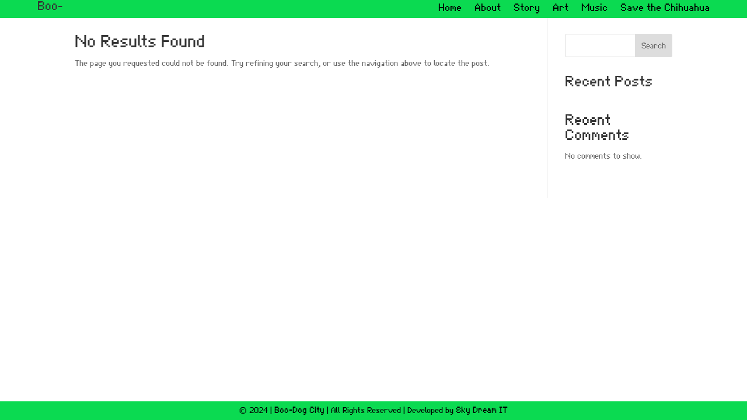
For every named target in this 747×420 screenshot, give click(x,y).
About (487, 8)
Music (594, 8)
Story (527, 8)
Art (560, 8)
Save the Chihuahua (665, 8)
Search (653, 46)
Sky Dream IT (482, 410)
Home (450, 8)
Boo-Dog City (299, 410)
